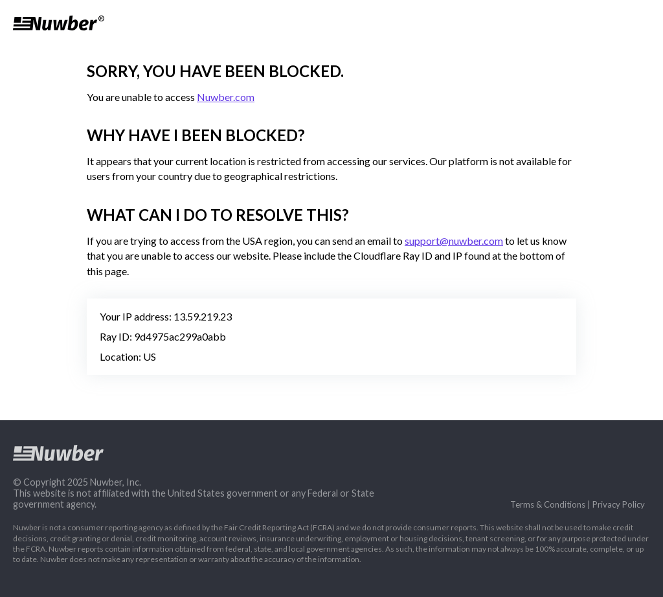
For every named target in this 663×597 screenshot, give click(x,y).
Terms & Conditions (547, 504)
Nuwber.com (225, 97)
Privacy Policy (618, 504)
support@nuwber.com (454, 240)
